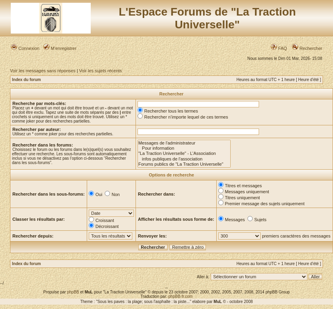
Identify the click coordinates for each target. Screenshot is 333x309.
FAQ (279, 48)
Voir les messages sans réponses (43, 70)
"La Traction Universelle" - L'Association (184, 153)
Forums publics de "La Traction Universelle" (184, 164)
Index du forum (26, 79)
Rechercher (307, 48)
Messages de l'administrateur (184, 143)
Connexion (25, 48)
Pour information (184, 148)
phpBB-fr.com (180, 296)
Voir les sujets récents (100, 70)
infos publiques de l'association (184, 159)
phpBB (73, 292)
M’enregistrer (59, 48)
